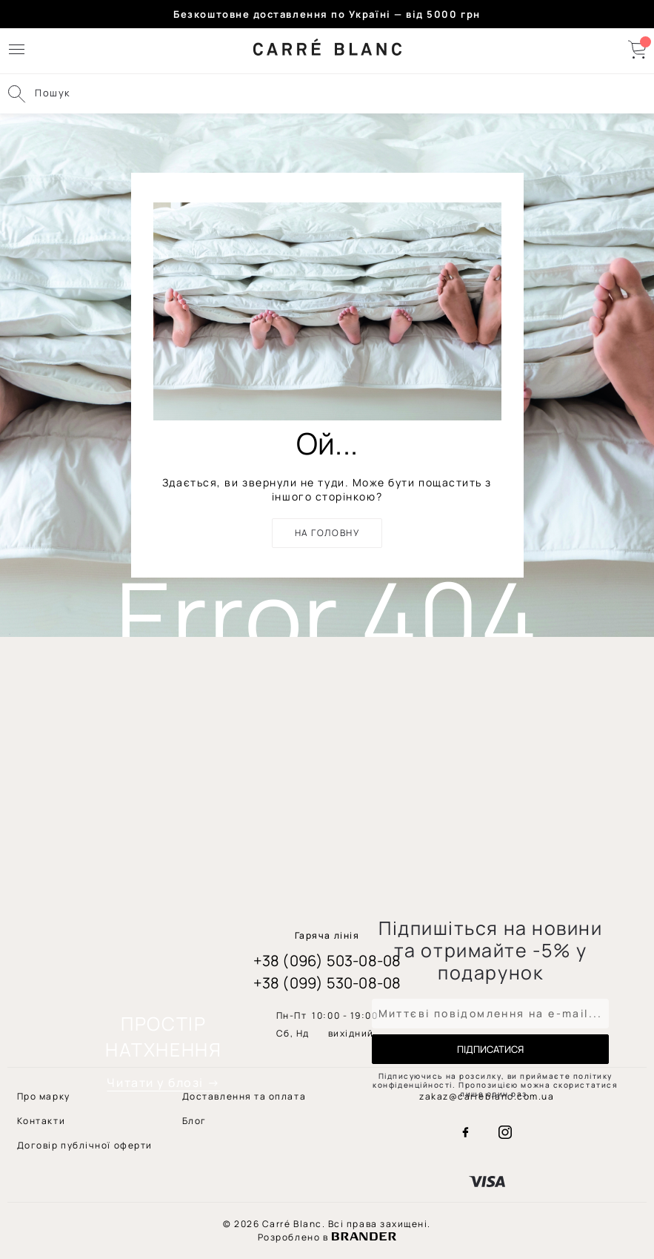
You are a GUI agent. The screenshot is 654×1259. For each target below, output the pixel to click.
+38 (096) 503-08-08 (327, 961)
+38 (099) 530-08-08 (327, 983)
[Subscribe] (490, 1049)
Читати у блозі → (163, 1082)
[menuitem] (85, 1145)
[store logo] (327, 51)
